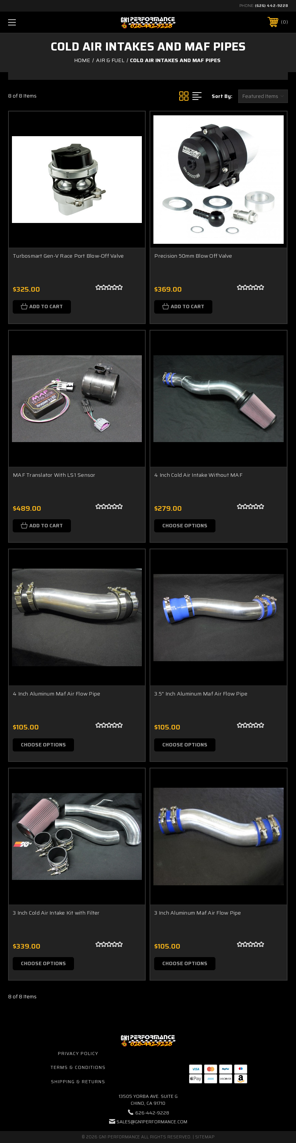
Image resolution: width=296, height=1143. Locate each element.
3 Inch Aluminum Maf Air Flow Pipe (197, 912)
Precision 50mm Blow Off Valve (193, 256)
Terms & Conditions (78, 1067)
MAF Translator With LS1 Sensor (54, 475)
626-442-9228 (152, 1112)
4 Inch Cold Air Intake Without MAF (198, 475)
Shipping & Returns (78, 1081)
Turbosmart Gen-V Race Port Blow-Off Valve (68, 256)
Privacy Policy (78, 1053)
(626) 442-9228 (271, 5)
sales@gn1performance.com (151, 1121)
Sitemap (205, 1137)
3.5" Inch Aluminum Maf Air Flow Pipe (200, 693)
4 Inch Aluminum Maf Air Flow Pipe (56, 693)
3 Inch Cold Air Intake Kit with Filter (56, 912)
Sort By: (222, 96)
